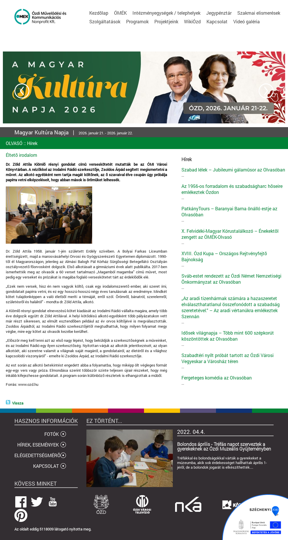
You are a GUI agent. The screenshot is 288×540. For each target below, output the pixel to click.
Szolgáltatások (104, 21)
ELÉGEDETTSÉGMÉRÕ (37, 455)
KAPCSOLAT (46, 466)
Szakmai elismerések (258, 13)
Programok (137, 21)
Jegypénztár (219, 13)
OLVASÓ (14, 143)
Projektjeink (166, 21)
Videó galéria (246, 21)
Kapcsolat (217, 21)
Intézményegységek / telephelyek (166, 13)
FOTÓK (51, 434)
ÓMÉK (120, 13)
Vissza (17, 403)
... (233, 172)
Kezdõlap (98, 13)
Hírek (32, 143)
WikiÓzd (192, 21)
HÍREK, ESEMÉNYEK (38, 445)
